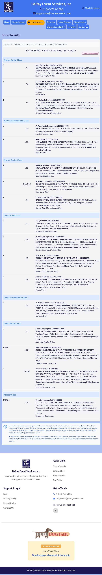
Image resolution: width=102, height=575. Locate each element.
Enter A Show (36, 22)
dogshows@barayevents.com (52, 13)
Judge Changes (67, 22)
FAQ (5, 495)
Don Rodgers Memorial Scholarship (51, 556)
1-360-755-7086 (64, 495)
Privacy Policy (9, 499)
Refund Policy (9, 504)
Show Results (83, 22)
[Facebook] (55, 511)
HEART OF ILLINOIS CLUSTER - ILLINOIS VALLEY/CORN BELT (40, 45)
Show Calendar (19, 22)
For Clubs (74, 28)
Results (7, 45)
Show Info (52, 22)
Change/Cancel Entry (57, 28)
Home (7, 22)
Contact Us (86, 28)
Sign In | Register (92, 8)
